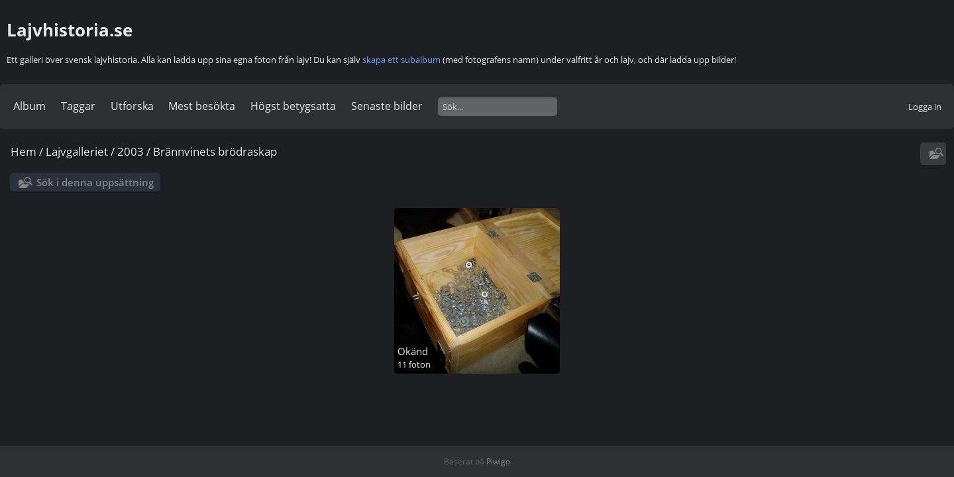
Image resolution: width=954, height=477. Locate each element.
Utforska (132, 106)
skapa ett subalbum (401, 60)
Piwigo (498, 461)
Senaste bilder (387, 106)
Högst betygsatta (293, 106)
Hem (23, 151)
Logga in (924, 107)
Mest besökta (201, 106)
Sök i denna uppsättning (95, 182)
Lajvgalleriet (77, 151)
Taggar (78, 106)
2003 (130, 151)
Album (29, 106)
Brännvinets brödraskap (215, 151)
